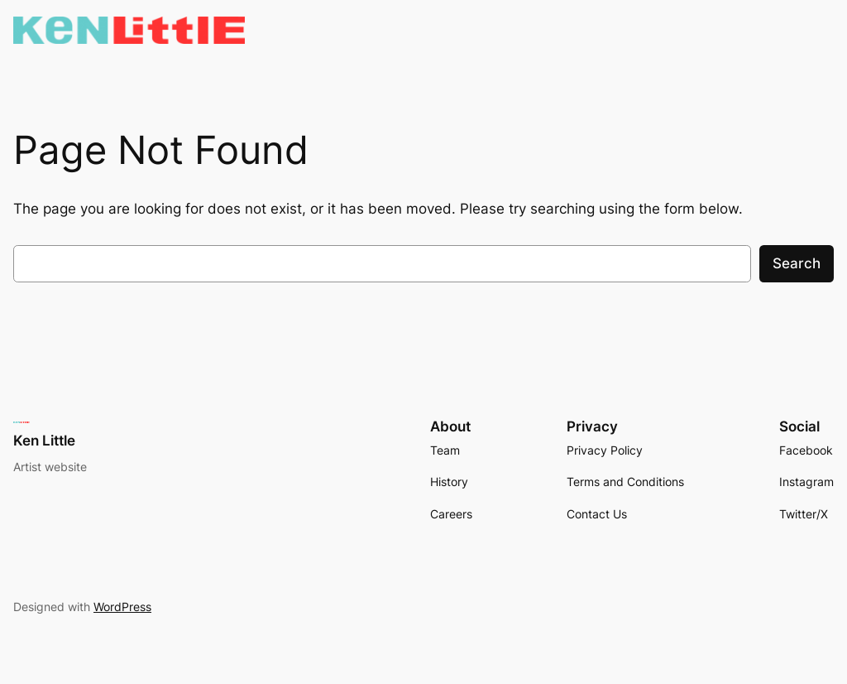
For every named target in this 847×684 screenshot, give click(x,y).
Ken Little (44, 440)
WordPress (122, 607)
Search (797, 263)
